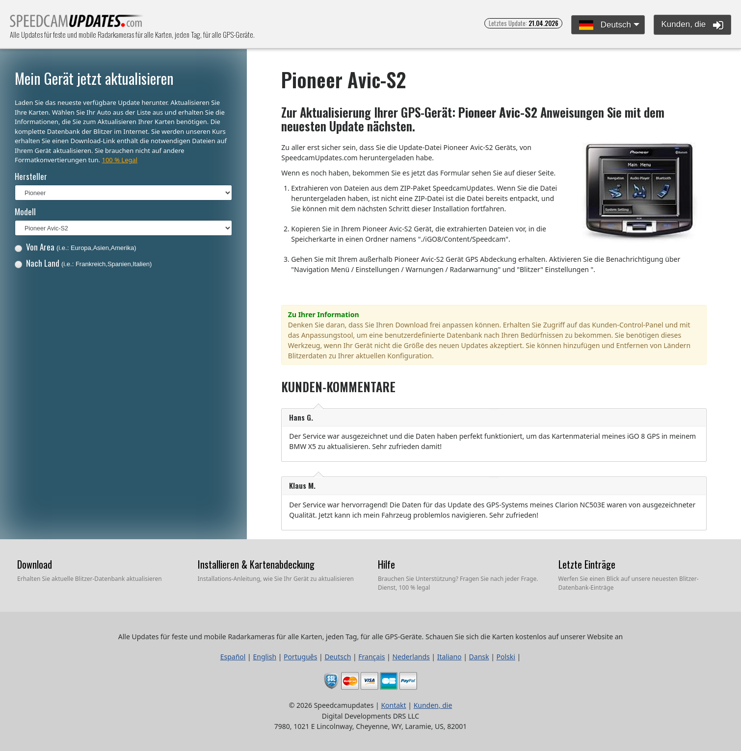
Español (233, 656)
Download (34, 564)
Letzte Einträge (586, 564)
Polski (506, 656)
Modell (25, 211)
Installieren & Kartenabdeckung (256, 564)
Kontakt (393, 705)
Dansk (479, 656)
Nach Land (83, 263)
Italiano (449, 656)
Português (300, 656)
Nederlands (410, 656)
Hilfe (386, 564)
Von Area (75, 247)
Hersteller (31, 176)
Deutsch (605, 25)
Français (371, 656)
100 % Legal (119, 159)
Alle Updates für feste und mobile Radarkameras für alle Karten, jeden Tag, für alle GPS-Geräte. (77, 24)
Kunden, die (692, 25)
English (264, 656)
